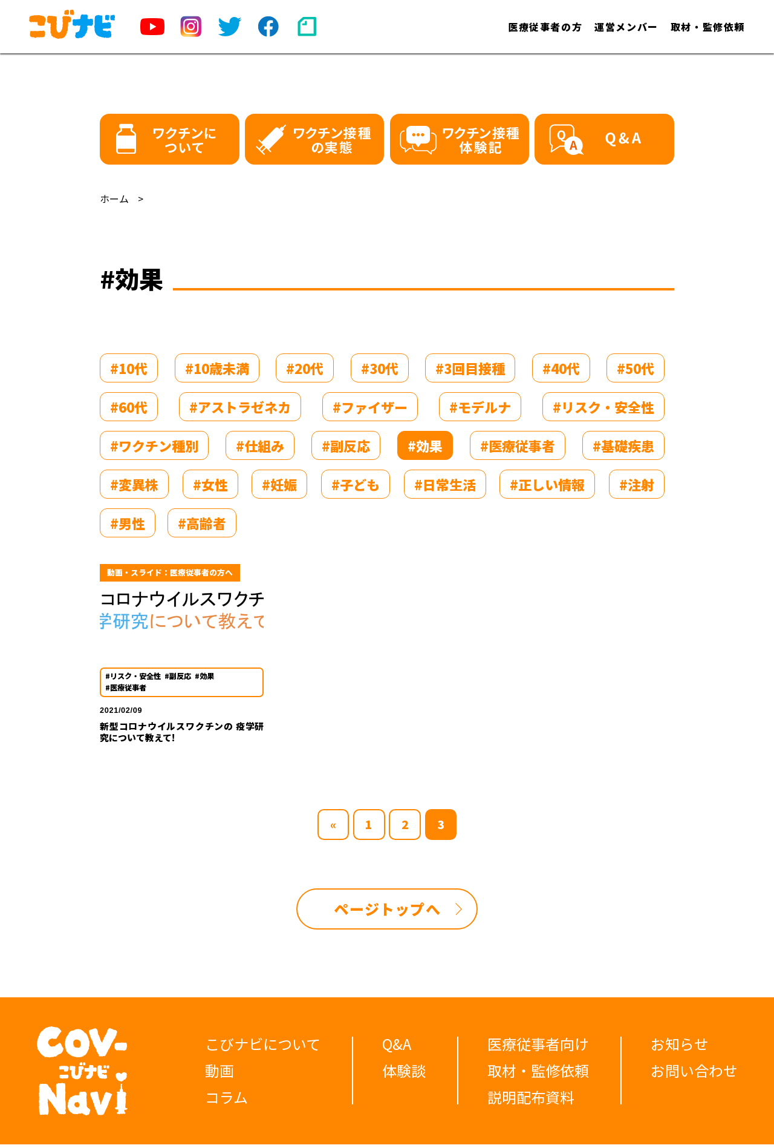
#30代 (379, 368)
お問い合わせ (694, 1074)
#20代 (305, 368)
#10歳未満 (217, 368)
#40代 (561, 368)
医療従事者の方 (545, 26)
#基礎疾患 (623, 445)
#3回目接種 (470, 368)
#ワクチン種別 (154, 445)
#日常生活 (445, 484)
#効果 (425, 445)
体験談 (404, 1074)
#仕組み (260, 445)
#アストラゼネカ (240, 406)
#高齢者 (202, 523)
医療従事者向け (538, 1047)
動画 (219, 1074)
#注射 (636, 484)
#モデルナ (480, 406)
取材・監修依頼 (708, 26)
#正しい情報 (547, 484)
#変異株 (134, 484)
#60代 (129, 406)
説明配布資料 (530, 1101)
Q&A (396, 1047)
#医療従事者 (517, 445)
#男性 (127, 523)
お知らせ (680, 1047)
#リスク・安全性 (603, 406)
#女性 (210, 484)
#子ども (355, 484)
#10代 (129, 368)
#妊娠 (279, 484)
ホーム (114, 198)
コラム (226, 1101)
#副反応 (346, 445)
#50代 (635, 368)
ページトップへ (387, 912)
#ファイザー (370, 406)
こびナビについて (262, 1047)
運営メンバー (626, 26)
